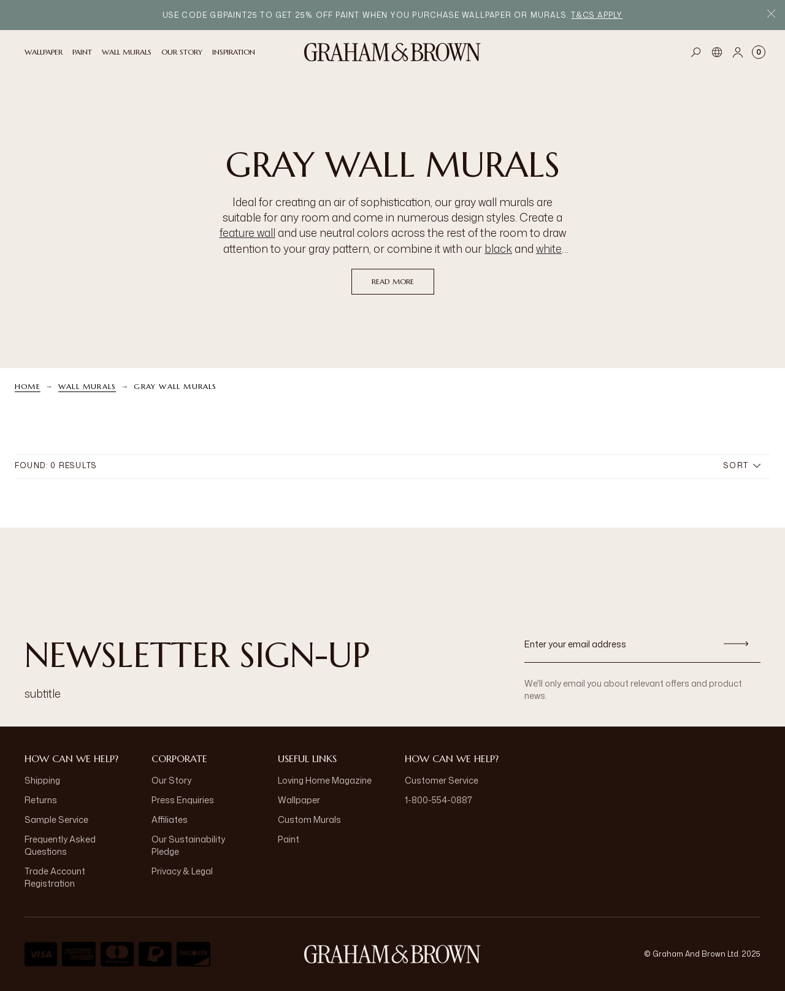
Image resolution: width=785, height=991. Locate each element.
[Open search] (696, 52)
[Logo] (392, 52)
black (498, 248)
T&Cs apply (596, 15)
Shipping (42, 780)
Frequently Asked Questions (60, 845)
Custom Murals (309, 819)
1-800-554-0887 (438, 800)
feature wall (247, 233)
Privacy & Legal (182, 871)
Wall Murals (87, 386)
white (549, 248)
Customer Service (441, 780)
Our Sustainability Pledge (188, 845)
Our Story (171, 780)
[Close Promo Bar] (771, 15)
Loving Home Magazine (325, 780)
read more (393, 281)
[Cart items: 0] (758, 52)
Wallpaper (299, 800)
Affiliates (169, 819)
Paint (288, 839)
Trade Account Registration (55, 877)
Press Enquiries (182, 800)
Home (27, 386)
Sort (742, 465)
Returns (41, 800)
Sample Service (56, 819)
